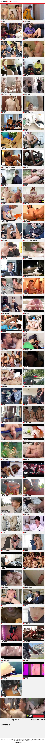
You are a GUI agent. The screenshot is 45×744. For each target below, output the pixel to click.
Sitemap (17, 742)
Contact (28, 742)
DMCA (21, 742)
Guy (5, 2)
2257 (24, 742)
